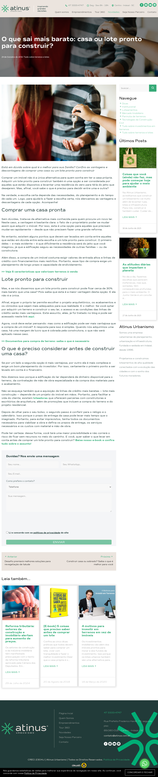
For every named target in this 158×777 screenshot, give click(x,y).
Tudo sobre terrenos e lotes (136, 132)
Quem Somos (66, 718)
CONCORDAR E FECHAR (139, 772)
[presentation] (29, 520)
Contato (152, 12)
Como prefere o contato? (20, 481)
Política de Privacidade (35, 773)
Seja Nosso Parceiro (133, 12)
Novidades (113, 12)
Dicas (123, 103)
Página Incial (66, 713)
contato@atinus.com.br (117, 735)
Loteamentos (128, 110)
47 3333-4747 (74, 5)
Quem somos (62, 12)
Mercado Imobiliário (131, 113)
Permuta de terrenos (132, 116)
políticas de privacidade (46, 532)
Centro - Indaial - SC (123, 5)
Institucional (127, 106)
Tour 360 (100, 12)
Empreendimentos (82, 12)
